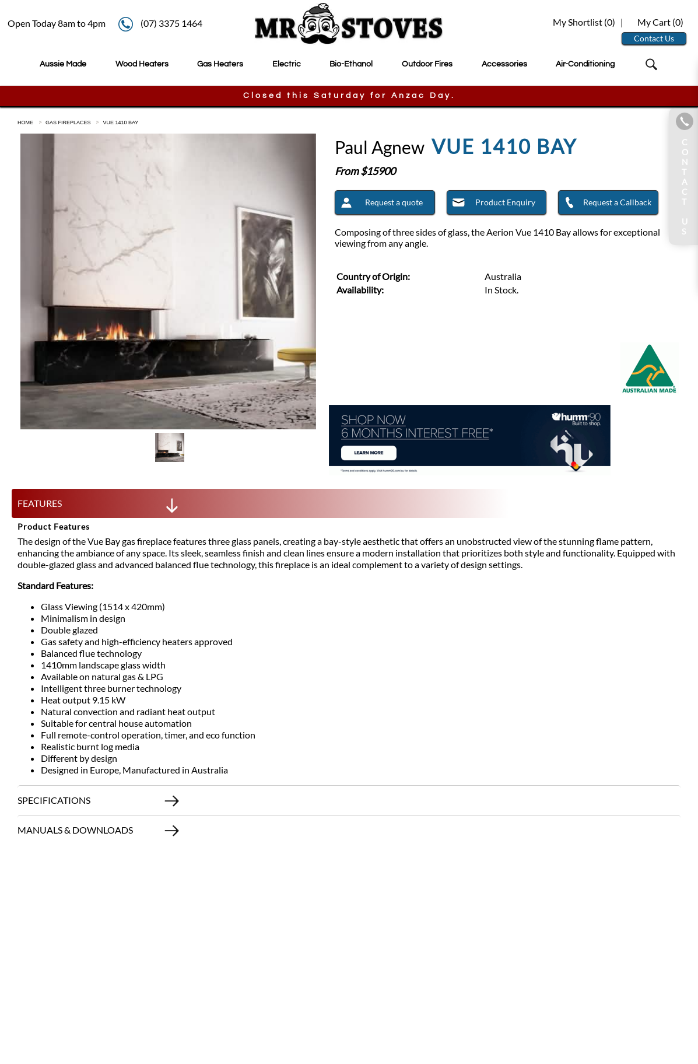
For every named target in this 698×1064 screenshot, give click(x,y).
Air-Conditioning (585, 64)
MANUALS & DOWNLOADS (99, 833)
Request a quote (378, 204)
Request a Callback (605, 204)
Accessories (504, 64)
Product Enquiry (491, 204)
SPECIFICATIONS (99, 803)
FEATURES (99, 506)
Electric (286, 64)
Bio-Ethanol (351, 64)
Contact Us (654, 38)
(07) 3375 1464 (171, 23)
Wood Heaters (142, 64)
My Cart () (660, 21)
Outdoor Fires (427, 64)
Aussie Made (63, 64)
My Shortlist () (583, 21)
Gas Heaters (220, 64)
